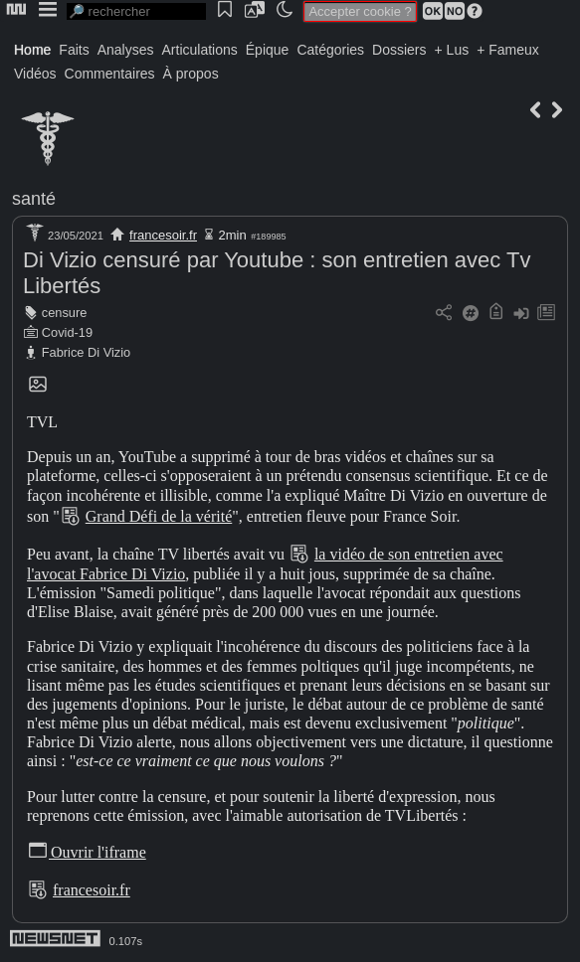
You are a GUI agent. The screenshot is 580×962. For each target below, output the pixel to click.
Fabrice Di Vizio (86, 352)
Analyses (125, 50)
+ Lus (452, 50)
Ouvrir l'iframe (86, 852)
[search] (136, 11)
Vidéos (35, 73)
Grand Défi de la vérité (159, 516)
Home (32, 50)
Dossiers (399, 50)
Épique (268, 50)
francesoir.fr (163, 235)
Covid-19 (67, 332)
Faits (74, 50)
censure (65, 312)
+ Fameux (508, 50)
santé (34, 199)
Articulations (200, 50)
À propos (191, 73)
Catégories (330, 50)
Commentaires (110, 73)
